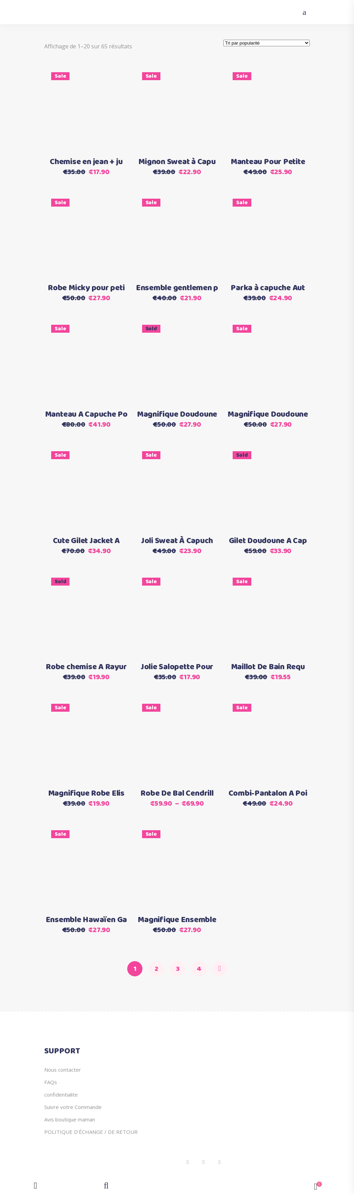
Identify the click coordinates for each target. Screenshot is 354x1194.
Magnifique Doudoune (177, 414)
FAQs (50, 1082)
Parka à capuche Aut (268, 288)
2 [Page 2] (156, 969)
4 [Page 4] (199, 969)
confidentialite (61, 1094)
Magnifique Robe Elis (86, 793)
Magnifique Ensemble (177, 920)
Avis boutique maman (69, 1119)
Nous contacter (62, 1069)
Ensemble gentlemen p (177, 288)
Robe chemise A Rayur (86, 667)
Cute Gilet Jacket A (86, 541)
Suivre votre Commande (73, 1106)
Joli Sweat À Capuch (177, 541)
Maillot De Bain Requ (268, 667)
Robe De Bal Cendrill (176, 793)
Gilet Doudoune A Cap (268, 541)
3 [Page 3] (178, 969)
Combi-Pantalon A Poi (268, 793)
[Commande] (266, 43)
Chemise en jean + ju (86, 162)
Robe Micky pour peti (86, 288)
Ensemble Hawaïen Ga (86, 920)
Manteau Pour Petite (268, 162)
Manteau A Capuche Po (86, 414)
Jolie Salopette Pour (177, 667)
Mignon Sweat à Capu (176, 162)
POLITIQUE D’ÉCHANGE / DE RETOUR (91, 1131)
